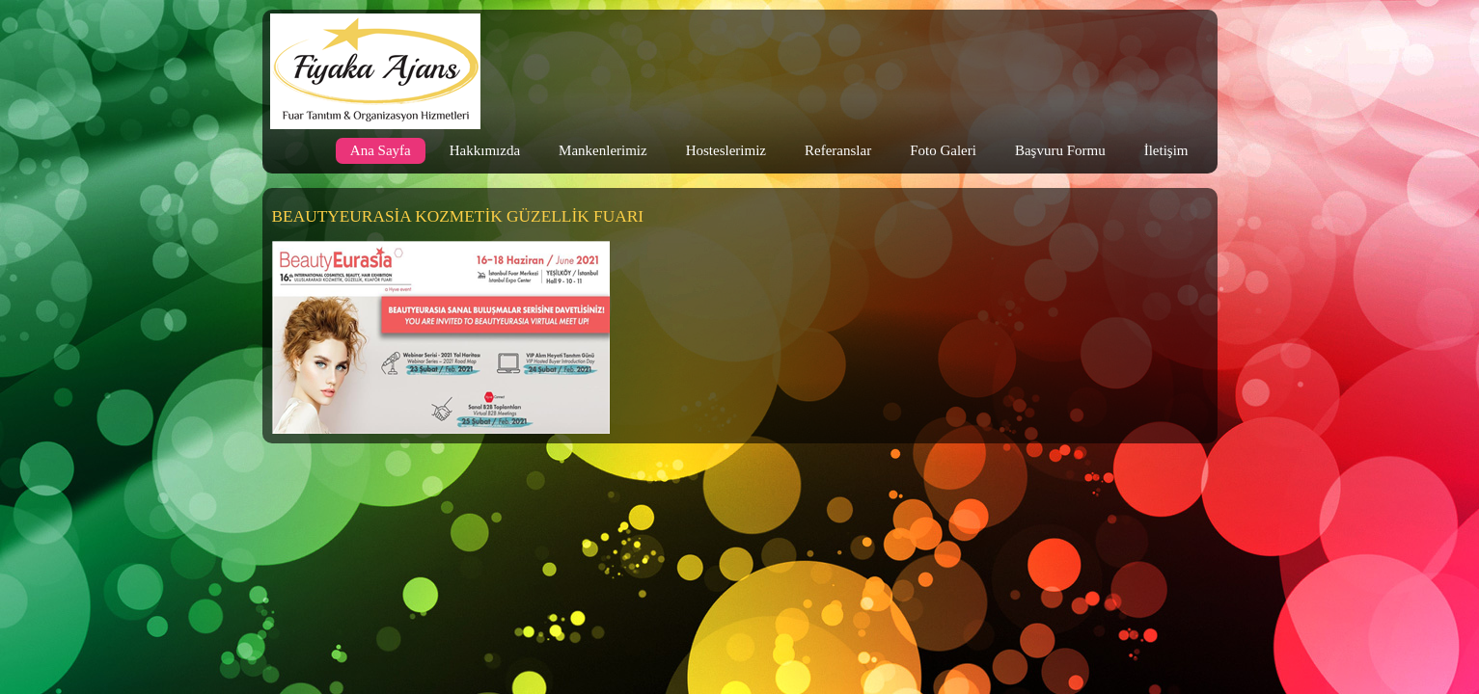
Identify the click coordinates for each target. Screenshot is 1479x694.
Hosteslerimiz (726, 150)
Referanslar (838, 150)
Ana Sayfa (380, 150)
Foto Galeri (943, 150)
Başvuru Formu (1060, 150)
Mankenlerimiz (603, 150)
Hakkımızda (485, 150)
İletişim (1166, 150)
